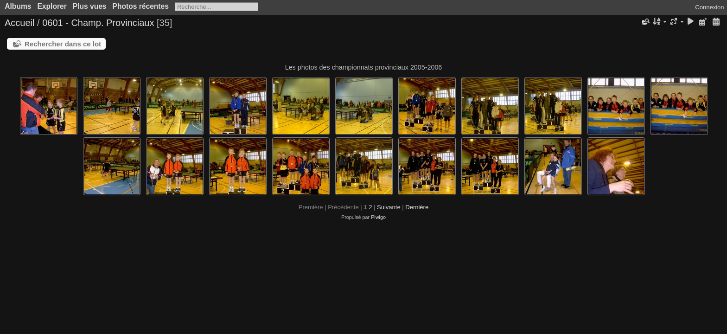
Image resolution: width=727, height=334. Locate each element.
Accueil (19, 23)
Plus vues (90, 6)
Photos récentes (141, 6)
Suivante (389, 207)
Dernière (416, 207)
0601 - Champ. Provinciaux (98, 23)
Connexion (709, 7)
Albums (18, 6)
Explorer (51, 6)
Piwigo (378, 217)
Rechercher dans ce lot (63, 44)
